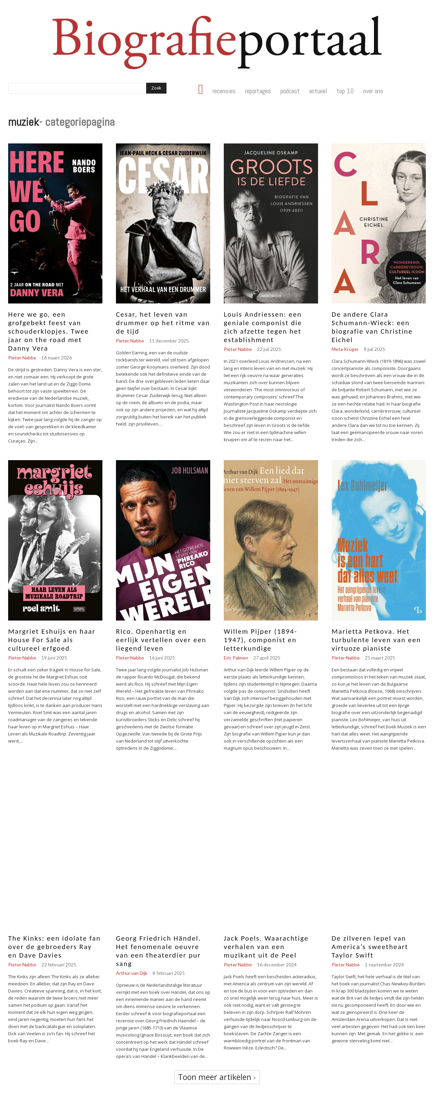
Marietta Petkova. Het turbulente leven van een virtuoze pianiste (376, 640)
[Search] (156, 88)
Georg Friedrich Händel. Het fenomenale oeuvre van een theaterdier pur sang (158, 951)
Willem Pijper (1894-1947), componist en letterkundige (260, 640)
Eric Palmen (236, 658)
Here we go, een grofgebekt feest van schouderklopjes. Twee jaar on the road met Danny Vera (48, 331)
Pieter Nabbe (22, 357)
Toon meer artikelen (217, 1076)
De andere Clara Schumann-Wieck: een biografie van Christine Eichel (372, 327)
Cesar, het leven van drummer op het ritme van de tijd (163, 323)
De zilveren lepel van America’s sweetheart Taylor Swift (370, 947)
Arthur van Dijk (131, 973)
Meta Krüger (345, 349)
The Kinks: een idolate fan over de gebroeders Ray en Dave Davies (54, 947)
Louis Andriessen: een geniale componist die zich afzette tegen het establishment (263, 327)
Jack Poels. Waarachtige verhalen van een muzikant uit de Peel (266, 947)
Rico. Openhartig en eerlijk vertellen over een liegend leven (161, 640)
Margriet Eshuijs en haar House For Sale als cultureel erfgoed (52, 640)
